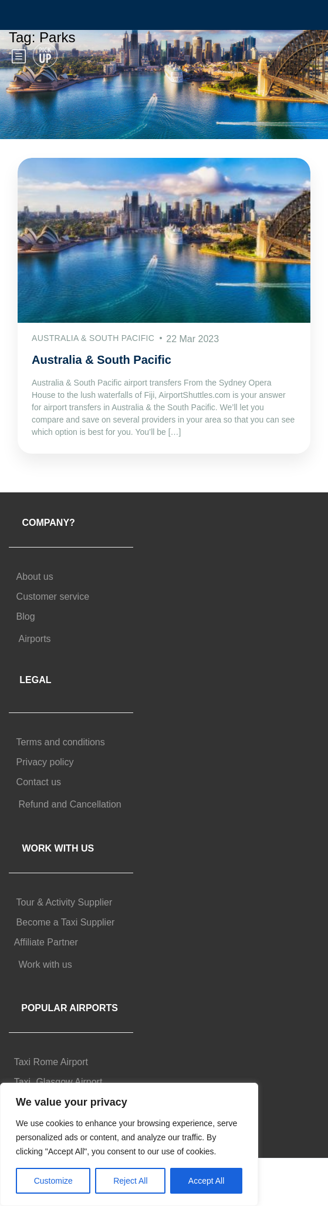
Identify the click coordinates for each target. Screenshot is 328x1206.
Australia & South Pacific (101, 359)
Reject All (130, 1180)
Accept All (206, 1180)
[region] (129, 1144)
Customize (53, 1180)
